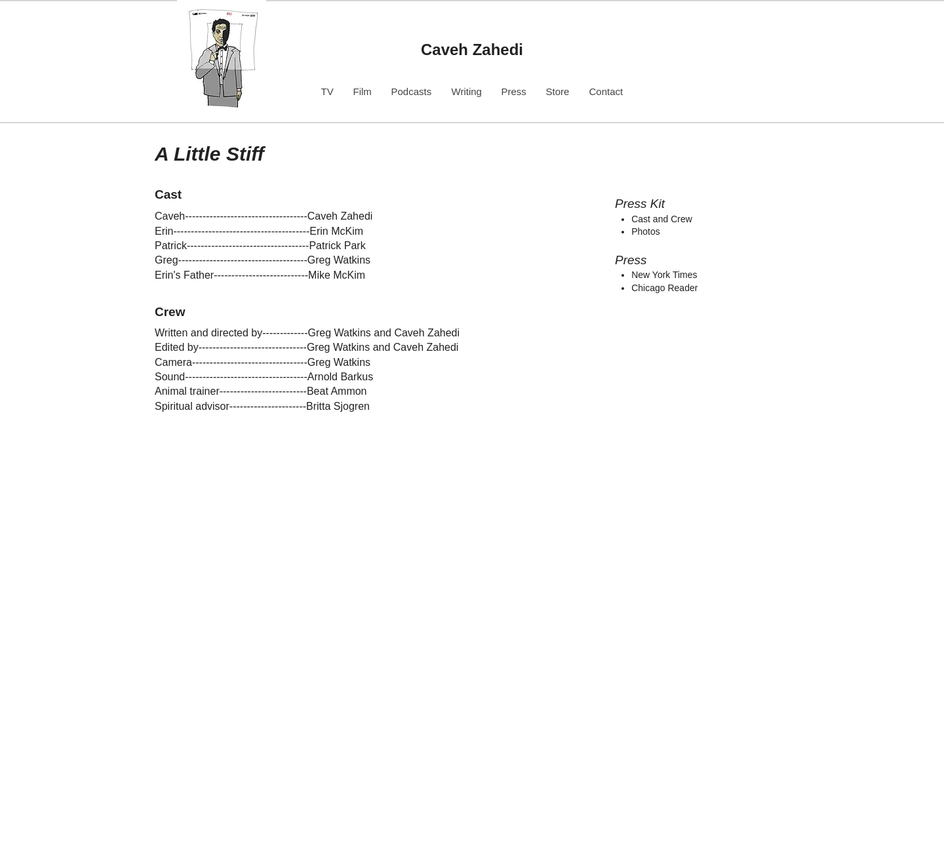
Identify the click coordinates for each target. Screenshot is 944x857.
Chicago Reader (664, 288)
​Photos (645, 231)
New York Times (664, 274)
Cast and (651, 219)
